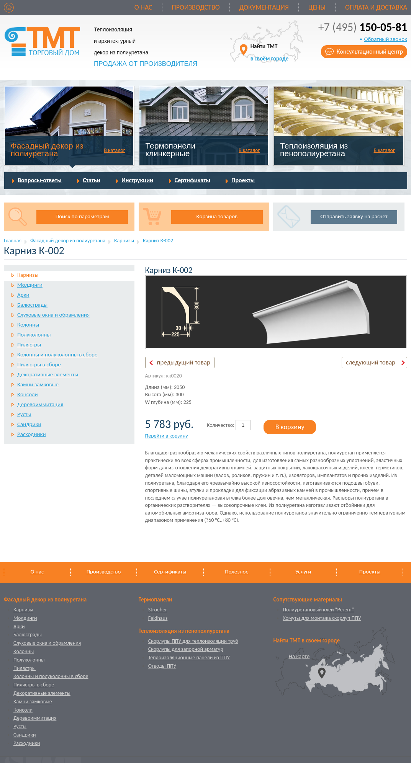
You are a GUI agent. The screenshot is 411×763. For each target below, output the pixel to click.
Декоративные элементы (47, 374)
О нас (143, 7)
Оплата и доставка (376, 7)
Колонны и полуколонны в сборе (57, 354)
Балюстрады (32, 304)
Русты (24, 414)
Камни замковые (38, 384)
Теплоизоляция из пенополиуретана (314, 149)
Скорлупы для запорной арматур (185, 649)
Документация (264, 7)
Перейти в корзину (166, 436)
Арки (23, 294)
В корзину (290, 427)
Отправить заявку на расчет (353, 216)
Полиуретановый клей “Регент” (318, 609)
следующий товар (370, 362)
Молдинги (30, 284)
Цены (317, 7)
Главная (12, 240)
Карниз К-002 (158, 240)
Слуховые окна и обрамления (53, 314)
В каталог (114, 150)
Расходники (31, 434)
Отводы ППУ (162, 666)
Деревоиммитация (40, 404)
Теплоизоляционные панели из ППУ (189, 657)
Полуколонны (34, 334)
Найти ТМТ (270, 52)
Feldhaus (158, 618)
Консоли (27, 394)
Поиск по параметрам (82, 216)
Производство (196, 7)
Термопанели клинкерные (170, 149)
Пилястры (29, 344)
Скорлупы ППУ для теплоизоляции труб (193, 641)
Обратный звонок (385, 39)
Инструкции (137, 180)
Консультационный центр (370, 51)
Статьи (91, 180)
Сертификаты (192, 180)
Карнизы (124, 240)
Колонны (28, 324)
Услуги (303, 571)
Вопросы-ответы (40, 180)
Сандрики (29, 424)
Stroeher (157, 609)
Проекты (243, 180)
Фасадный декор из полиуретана (47, 149)
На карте (298, 656)
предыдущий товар (183, 362)
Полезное (237, 571)
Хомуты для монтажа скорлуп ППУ (322, 618)
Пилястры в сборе (39, 364)
